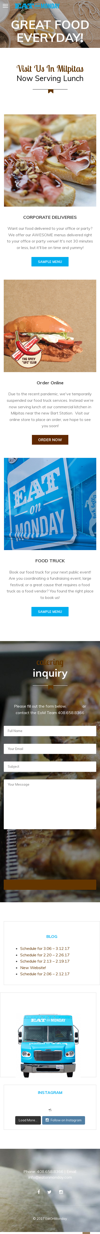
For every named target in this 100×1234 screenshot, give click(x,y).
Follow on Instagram (64, 1120)
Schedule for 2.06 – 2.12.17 (45, 973)
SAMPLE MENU (50, 262)
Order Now (50, 439)
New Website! (33, 967)
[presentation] (24, 862)
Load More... (28, 1120)
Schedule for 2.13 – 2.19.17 (45, 961)
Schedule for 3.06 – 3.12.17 (45, 948)
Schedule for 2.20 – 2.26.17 (45, 954)
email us (74, 706)
